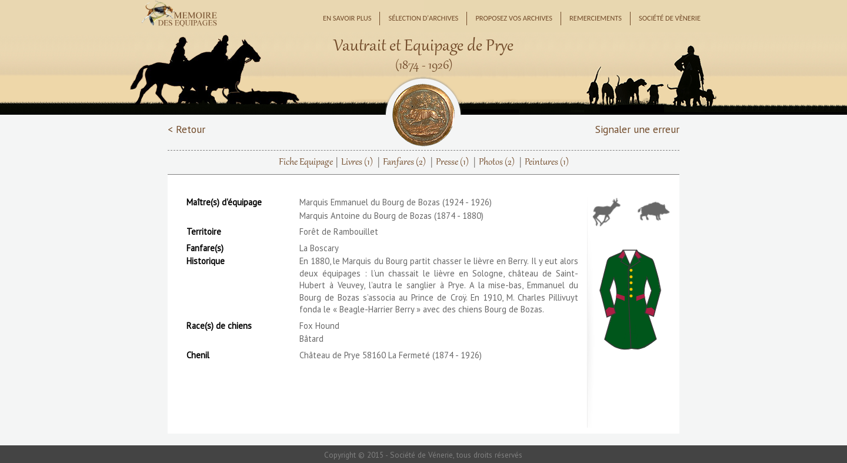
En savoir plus (347, 18)
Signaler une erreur (637, 129)
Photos (497, 162)
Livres (357, 162)
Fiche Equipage (306, 162)
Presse (452, 162)
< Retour (186, 129)
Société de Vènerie (670, 18)
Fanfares (404, 162)
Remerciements (595, 18)
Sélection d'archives (423, 18)
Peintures (547, 162)
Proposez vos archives (513, 18)
